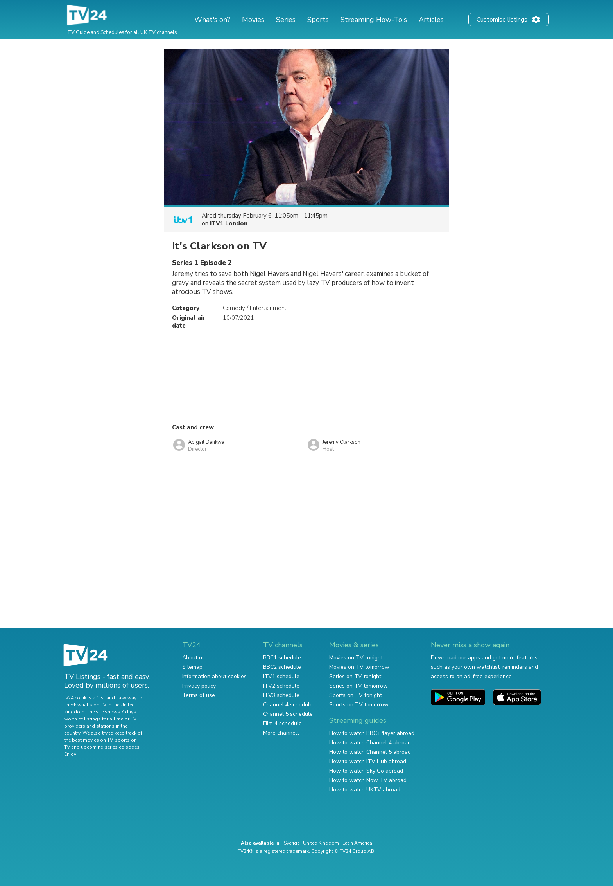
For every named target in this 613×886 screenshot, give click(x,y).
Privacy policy (199, 686)
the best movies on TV (88, 740)
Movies (253, 19)
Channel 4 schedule (288, 704)
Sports (318, 19)
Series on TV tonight (355, 676)
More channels (281, 733)
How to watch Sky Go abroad (366, 770)
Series (286, 19)
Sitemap (192, 667)
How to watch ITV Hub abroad (367, 761)
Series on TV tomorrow (358, 686)
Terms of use (198, 695)
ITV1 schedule (281, 676)
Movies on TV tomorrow (359, 667)
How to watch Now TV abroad (368, 780)
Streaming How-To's (374, 19)
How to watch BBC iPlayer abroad (371, 733)
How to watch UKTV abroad (364, 789)
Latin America (357, 843)
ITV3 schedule (281, 695)
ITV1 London (228, 223)
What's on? (212, 19)
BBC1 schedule (282, 657)
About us (193, 657)
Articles (431, 19)
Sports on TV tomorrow (359, 704)
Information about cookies (214, 676)
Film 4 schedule (282, 723)
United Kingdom (321, 843)
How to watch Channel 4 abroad (370, 742)
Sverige (291, 843)
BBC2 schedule (282, 667)
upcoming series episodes (110, 747)
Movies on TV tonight (356, 657)
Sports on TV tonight (355, 695)
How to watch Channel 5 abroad (370, 752)
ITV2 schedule (281, 686)
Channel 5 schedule (288, 714)
